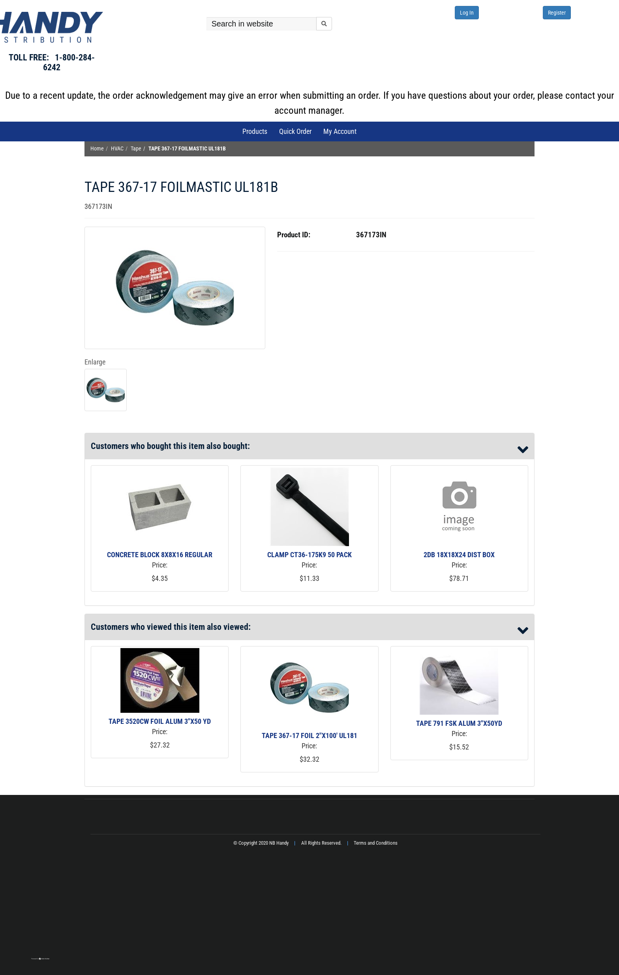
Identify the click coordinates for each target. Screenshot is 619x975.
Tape (136, 148)
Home (97, 148)
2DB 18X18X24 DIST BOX (459, 554)
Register (557, 12)
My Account (339, 131)
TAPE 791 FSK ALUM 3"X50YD (459, 723)
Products (254, 131)
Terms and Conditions (376, 843)
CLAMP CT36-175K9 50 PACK (309, 554)
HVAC (117, 148)
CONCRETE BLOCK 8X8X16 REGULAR (159, 554)
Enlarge (94, 362)
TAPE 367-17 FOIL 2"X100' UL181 (309, 735)
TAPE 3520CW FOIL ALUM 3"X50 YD (160, 721)
